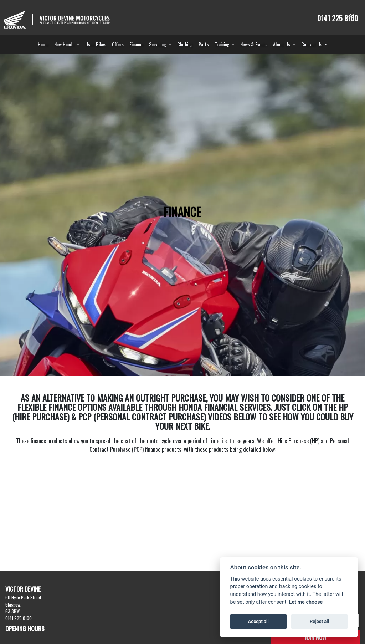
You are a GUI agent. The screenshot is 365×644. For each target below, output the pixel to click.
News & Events (253, 44)
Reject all (319, 621)
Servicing (158, 44)
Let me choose (306, 602)
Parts (204, 44)
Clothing (185, 44)
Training (223, 44)
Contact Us (312, 44)
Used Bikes (95, 44)
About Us (282, 44)
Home (43, 44)
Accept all (258, 621)
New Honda (65, 44)
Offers (118, 44)
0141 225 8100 (337, 18)
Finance (136, 44)
